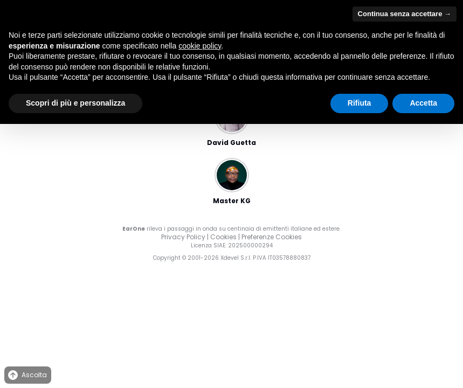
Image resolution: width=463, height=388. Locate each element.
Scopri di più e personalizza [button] (75, 103)
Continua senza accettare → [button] (404, 14)
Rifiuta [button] (359, 103)
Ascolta (26, 375)
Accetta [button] (423, 103)
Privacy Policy (183, 236)
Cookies (223, 236)
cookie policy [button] (199, 45)
